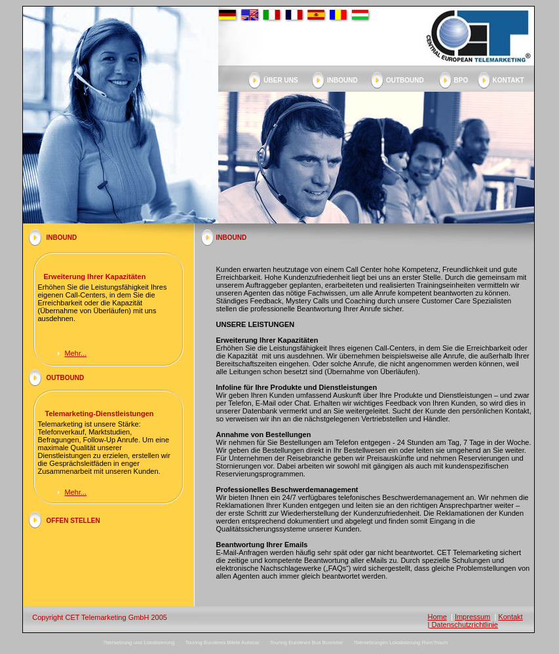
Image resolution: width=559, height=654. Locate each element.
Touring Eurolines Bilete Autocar (222, 642)
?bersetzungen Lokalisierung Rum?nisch (400, 642)
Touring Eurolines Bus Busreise (306, 642)
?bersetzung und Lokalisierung (138, 642)
